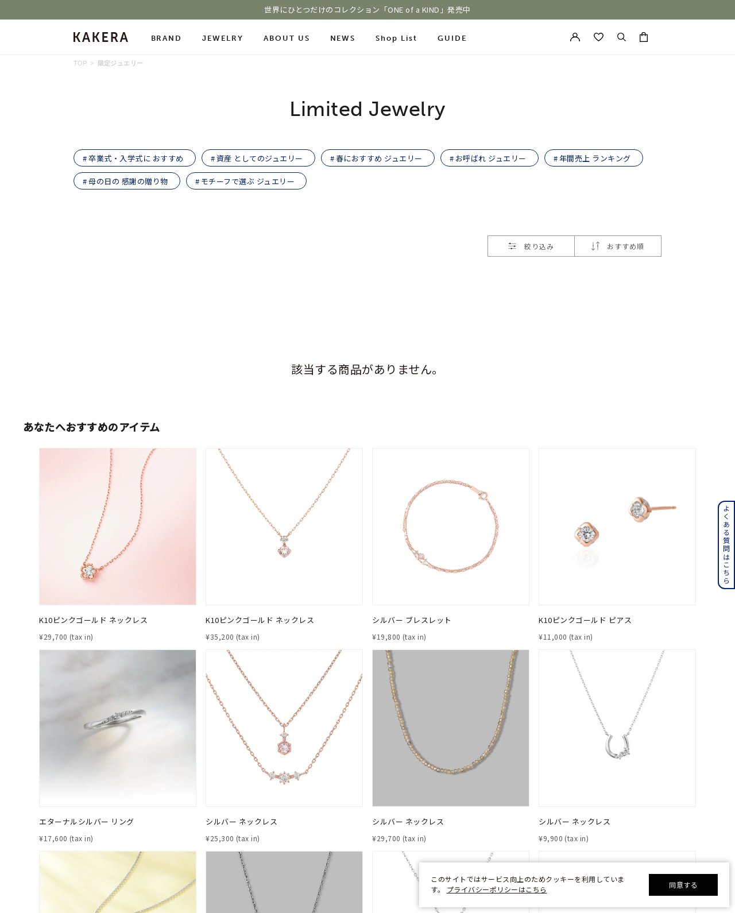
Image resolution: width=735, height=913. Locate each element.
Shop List (396, 38)
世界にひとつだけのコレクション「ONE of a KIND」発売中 (367, 10)
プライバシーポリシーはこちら (497, 889)
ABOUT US (287, 38)
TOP (80, 63)
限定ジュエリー (121, 63)
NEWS (343, 38)
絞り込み (531, 246)
